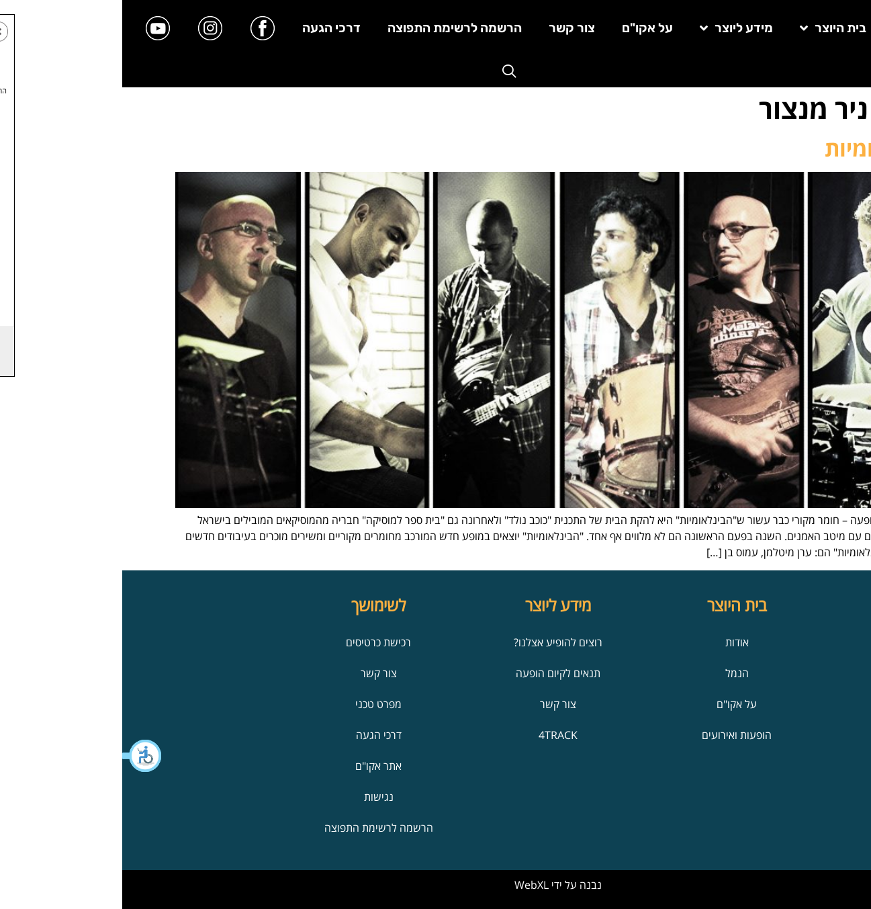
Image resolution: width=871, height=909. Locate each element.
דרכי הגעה (209, 28)
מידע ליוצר (614, 28)
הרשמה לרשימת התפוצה (332, 28)
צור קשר (449, 28)
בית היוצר (711, 28)
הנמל (615, 673)
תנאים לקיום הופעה (436, 673)
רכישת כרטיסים (256, 642)
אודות (615, 642)
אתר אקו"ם (256, 766)
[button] (20, 756)
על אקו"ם (525, 28)
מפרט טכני (256, 704)
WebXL (409, 884)
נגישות (256, 796)
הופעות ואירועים (614, 735)
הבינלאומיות (760, 148)
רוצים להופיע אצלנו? (436, 642)
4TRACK (435, 735)
